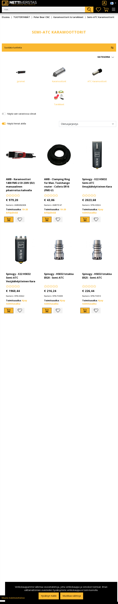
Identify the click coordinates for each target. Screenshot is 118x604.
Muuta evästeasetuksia (13, 597)
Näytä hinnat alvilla (16, 123)
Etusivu (6, 17)
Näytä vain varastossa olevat (21, 113)
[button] (59, 57)
